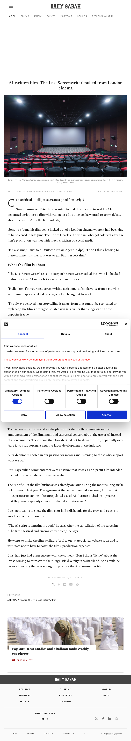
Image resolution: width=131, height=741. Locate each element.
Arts (12, 16)
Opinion (65, 701)
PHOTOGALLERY (25, 660)
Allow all (107, 414)
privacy (30, 733)
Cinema (25, 16)
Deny (24, 414)
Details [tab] (65, 333)
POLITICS (24, 689)
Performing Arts (103, 16)
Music (38, 16)
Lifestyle (65, 695)
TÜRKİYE (65, 689)
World (106, 689)
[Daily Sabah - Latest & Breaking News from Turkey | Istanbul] (66, 6)
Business (25, 695)
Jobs (15, 733)
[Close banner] (126, 324)
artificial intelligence (19, 600)
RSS (86, 733)
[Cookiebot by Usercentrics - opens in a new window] (103, 324)
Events (51, 16)
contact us (68, 733)
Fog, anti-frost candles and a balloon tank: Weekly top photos (50, 651)
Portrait (66, 16)
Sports (25, 701)
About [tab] (108, 333)
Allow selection (65, 414)
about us (49, 733)
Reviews (82, 16)
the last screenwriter (44, 600)
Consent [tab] (23, 333)
